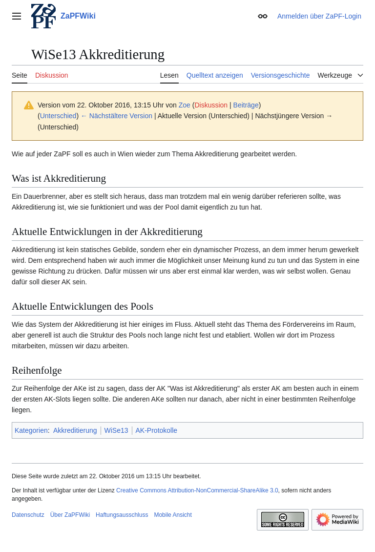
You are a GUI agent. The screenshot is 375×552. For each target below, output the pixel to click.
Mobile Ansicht (172, 514)
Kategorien (31, 430)
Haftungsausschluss (122, 514)
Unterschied (58, 116)
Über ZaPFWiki (70, 514)
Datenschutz (28, 514)
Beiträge (246, 105)
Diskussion (211, 105)
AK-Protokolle (157, 430)
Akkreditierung (75, 430)
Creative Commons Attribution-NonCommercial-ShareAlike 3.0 (197, 490)
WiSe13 (116, 430)
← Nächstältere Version (116, 116)
